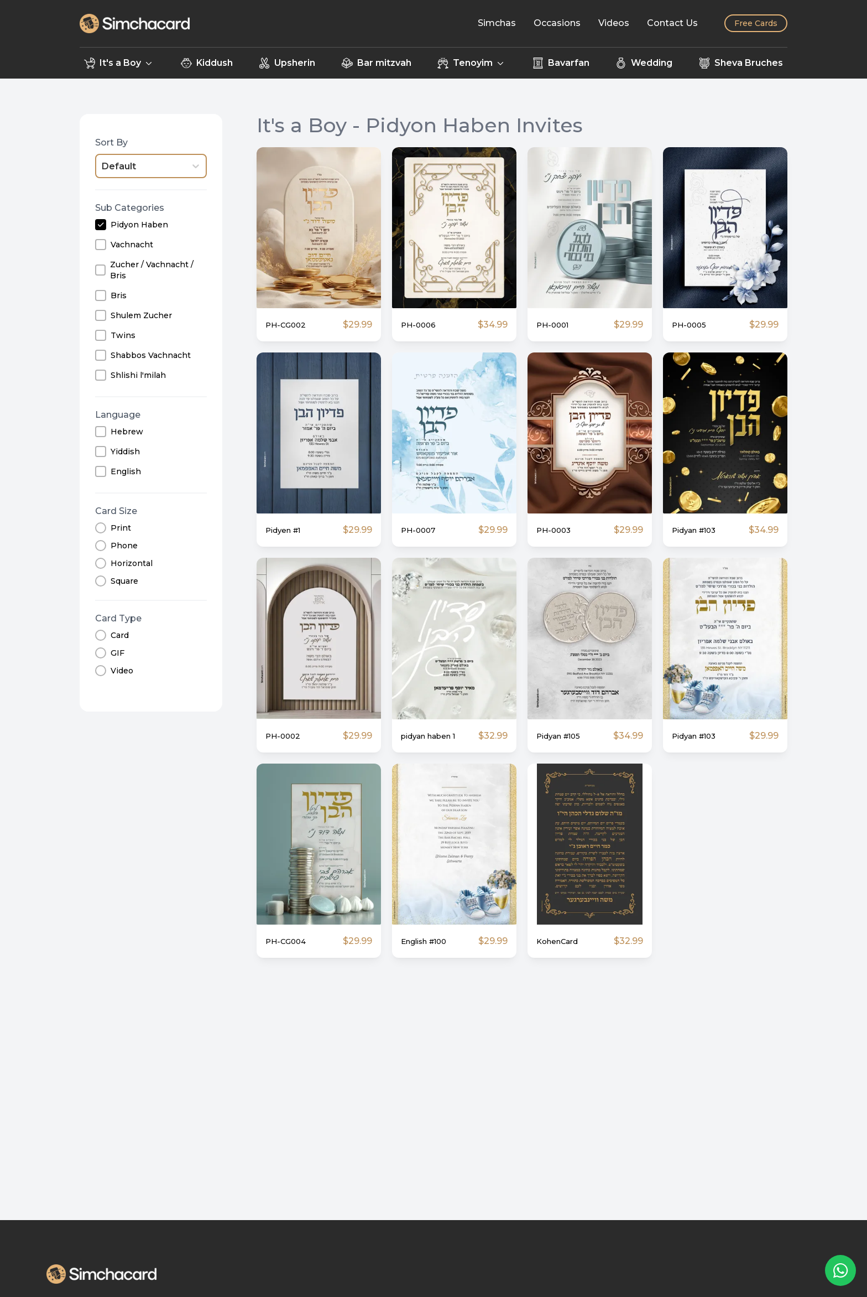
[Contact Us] (672, 23)
